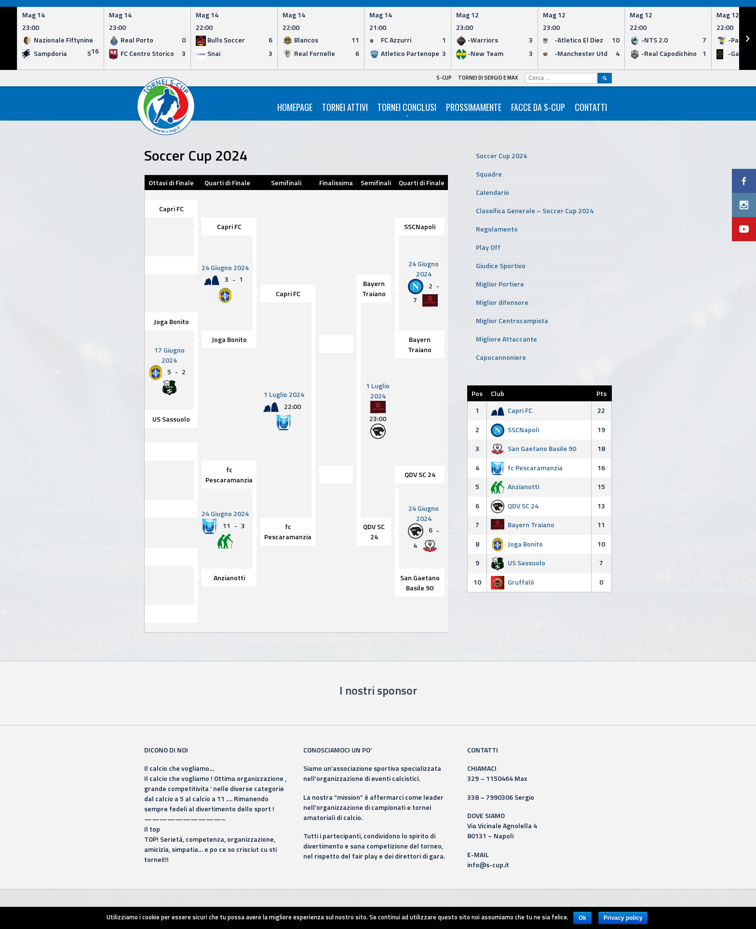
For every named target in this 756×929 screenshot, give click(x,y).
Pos (477, 393)
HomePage (294, 107)
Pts (601, 393)
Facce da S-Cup (538, 107)
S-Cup (444, 78)
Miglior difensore (502, 302)
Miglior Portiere (500, 284)
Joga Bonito (171, 321)
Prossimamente (473, 107)
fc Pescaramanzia (229, 475)
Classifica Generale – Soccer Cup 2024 (535, 210)
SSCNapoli (419, 226)
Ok (582, 918)
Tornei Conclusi (407, 107)
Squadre (489, 174)
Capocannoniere (501, 357)
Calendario (492, 192)
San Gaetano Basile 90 (420, 583)
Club (497, 393)
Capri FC (171, 209)
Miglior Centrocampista (512, 320)
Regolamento (497, 229)
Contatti (591, 107)
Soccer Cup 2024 (501, 155)
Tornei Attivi (345, 107)
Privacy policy (623, 918)
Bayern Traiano (374, 288)
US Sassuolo (171, 419)
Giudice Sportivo (501, 265)
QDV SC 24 (420, 475)
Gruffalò (512, 582)
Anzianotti (229, 578)
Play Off (488, 247)
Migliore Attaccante (506, 339)
